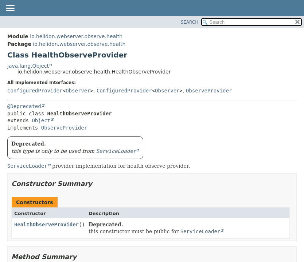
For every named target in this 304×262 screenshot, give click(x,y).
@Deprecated (24, 106)
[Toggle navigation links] (10, 9)
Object (41, 120)
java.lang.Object (28, 66)
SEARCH (190, 22)
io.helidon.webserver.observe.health (76, 36)
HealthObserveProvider (46, 224)
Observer (78, 91)
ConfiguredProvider (35, 91)
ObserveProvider (209, 91)
